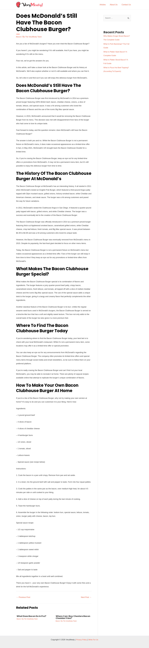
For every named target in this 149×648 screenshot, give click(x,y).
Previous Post (23, 597)
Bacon (18, 37)
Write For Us (94, 640)
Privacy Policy (81, 640)
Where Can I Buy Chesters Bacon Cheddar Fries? (73, 617)
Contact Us (126, 5)
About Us (114, 5)
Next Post (86, 597)
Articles (104, 5)
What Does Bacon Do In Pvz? (31, 616)
